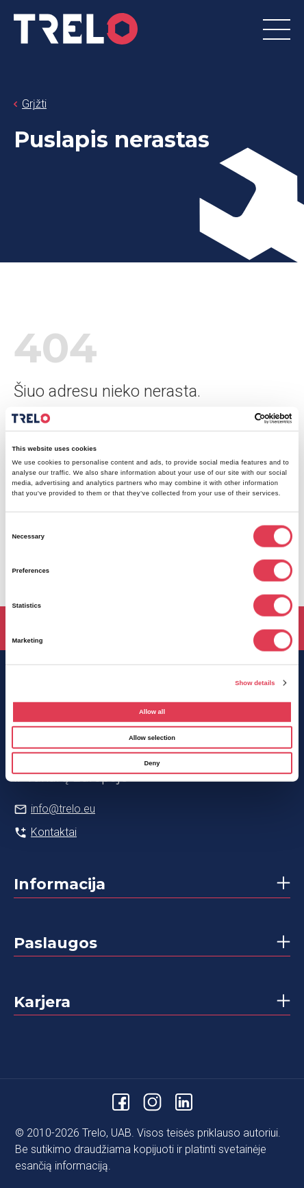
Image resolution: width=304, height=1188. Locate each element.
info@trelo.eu (63, 808)
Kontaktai (54, 832)
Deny (152, 763)
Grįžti (34, 103)
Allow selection (152, 737)
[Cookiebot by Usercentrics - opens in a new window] (232, 418)
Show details (255, 682)
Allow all (152, 711)
